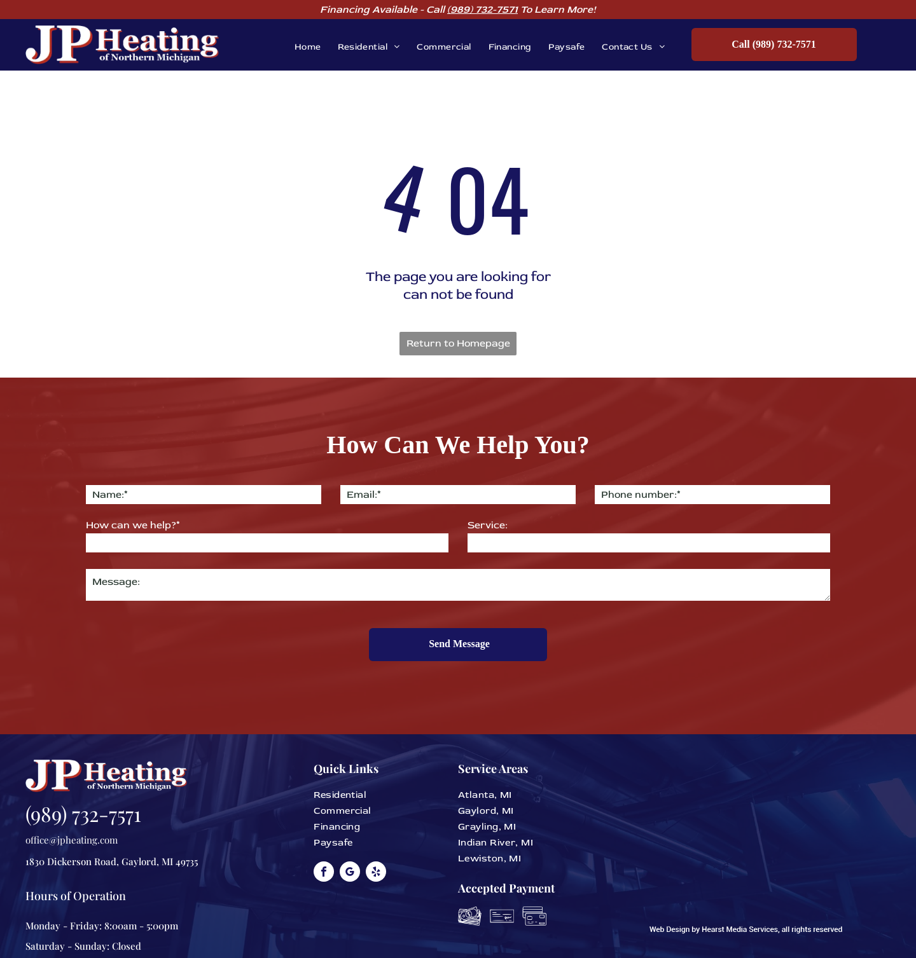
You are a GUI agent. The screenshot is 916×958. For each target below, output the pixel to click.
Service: (488, 525)
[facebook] (324, 847)
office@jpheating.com (71, 814)
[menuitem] (299, 46)
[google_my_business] (350, 847)
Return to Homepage (458, 343)
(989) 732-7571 (482, 9)
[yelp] (376, 847)
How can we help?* (133, 525)
